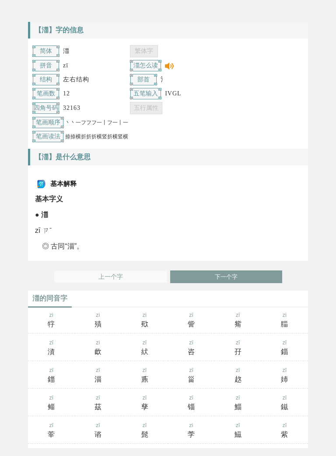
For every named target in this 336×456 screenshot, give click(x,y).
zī (191, 321)
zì (51, 321)
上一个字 (110, 277)
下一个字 (226, 277)
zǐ (284, 376)
